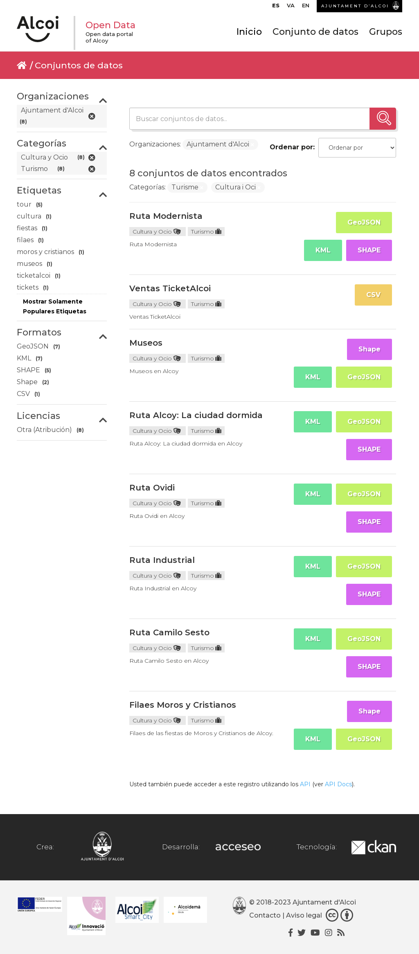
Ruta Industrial (162, 560)
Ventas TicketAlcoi (170, 288)
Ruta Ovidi (152, 488)
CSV (373, 295)
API (305, 784)
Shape (369, 349)
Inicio (249, 31)
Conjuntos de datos (79, 65)
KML (323, 250)
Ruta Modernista (166, 216)
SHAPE (369, 250)
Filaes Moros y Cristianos (182, 705)
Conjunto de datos (315, 31)
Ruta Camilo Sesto (169, 632)
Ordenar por (291, 147)
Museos (145, 343)
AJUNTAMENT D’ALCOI (355, 6)
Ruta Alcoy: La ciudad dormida (196, 415)
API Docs (338, 784)
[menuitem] (275, 7)
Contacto (265, 915)
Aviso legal (304, 915)
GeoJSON (364, 222)
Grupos (385, 31)
